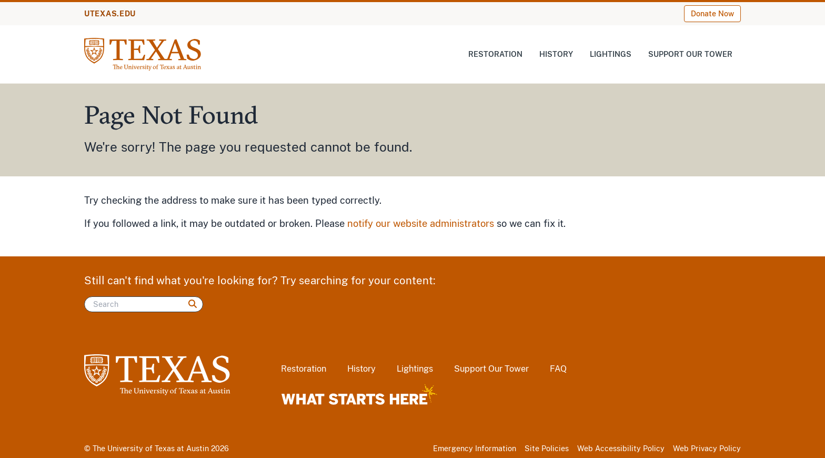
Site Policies (547, 448)
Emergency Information (474, 448)
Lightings (610, 54)
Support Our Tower (690, 54)
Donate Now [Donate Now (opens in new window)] (712, 13)
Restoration (495, 54)
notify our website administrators (420, 223)
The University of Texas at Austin (151, 448)
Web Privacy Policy (707, 448)
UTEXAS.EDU (110, 13)
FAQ (558, 369)
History (556, 54)
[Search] (143, 304)
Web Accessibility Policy (621, 448)
